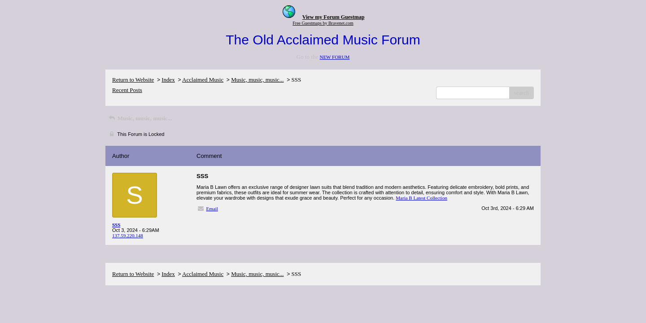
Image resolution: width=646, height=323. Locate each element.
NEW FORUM (334, 57)
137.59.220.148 (127, 235)
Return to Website (133, 79)
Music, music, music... (257, 79)
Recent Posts (127, 90)
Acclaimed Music (202, 79)
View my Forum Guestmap (333, 17)
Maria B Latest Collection (421, 198)
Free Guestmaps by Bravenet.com (323, 23)
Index (168, 79)
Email (212, 208)
